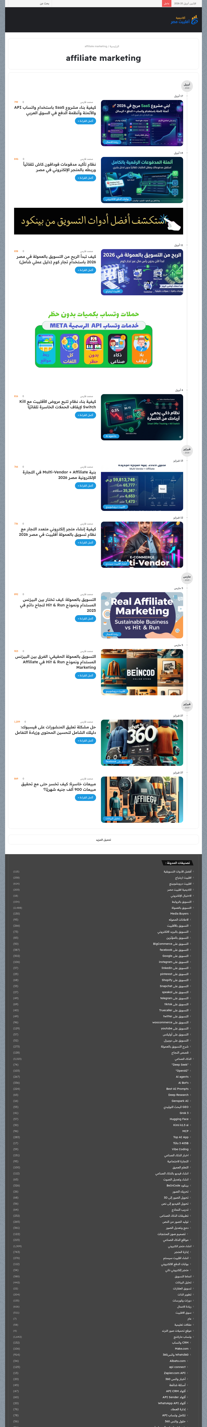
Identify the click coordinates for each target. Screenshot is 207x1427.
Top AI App (181, 1137)
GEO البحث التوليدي (176, 1107)
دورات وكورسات (182, 1300)
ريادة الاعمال (184, 1306)
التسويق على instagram (173, 962)
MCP (185, 1131)
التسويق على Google (176, 956)
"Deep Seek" (180, 1064)
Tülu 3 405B (181, 1143)
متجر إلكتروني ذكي (176, 1270)
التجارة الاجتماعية (178, 1161)
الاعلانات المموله (179, 919)
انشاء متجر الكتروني (179, 1246)
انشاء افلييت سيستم (176, 1258)
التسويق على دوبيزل (176, 1040)
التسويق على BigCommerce (171, 944)
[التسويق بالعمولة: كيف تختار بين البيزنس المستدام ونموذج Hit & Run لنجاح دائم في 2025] (142, 615)
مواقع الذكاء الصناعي (175, 1240)
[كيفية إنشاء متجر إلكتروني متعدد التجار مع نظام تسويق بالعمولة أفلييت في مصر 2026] (142, 545)
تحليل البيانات (184, 1282)
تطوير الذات (184, 1294)
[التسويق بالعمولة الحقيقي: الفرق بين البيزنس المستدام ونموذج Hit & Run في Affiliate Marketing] (142, 672)
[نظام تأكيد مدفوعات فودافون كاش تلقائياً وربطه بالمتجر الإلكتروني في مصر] (142, 180)
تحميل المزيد (103, 839)
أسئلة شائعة (177, 1385)
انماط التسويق (183, 1276)
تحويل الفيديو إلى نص (175, 1203)
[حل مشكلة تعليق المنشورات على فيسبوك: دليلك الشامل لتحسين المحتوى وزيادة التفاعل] (142, 743)
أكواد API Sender (174, 1397)
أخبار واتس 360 (176, 1379)
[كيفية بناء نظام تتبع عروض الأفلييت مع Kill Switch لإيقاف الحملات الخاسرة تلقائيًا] (142, 417)
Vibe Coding (180, 1149)
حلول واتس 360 (175, 1421)
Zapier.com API (175, 1373)
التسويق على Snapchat (174, 986)
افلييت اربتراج (183, 877)
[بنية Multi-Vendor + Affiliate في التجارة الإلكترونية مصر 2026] (142, 488)
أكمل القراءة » (85, 120)
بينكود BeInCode (178, 1185)
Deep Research (178, 1095)
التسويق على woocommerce (170, 1022)
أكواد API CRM (176, 1391)
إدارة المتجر (181, 1252)
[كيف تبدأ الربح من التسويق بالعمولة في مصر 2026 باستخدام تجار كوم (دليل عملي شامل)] (142, 272)
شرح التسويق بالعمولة (174, 1046)
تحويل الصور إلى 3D (176, 1197)
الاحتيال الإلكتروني (181, 895)
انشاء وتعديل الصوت (175, 1179)
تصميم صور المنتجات (172, 1234)
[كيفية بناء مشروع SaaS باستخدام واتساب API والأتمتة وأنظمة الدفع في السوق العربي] (142, 123)
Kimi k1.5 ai (181, 1125)
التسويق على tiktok (176, 1004)
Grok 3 (184, 1113)
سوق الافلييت (184, 1312)
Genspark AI (180, 1101)
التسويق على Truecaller (174, 1010)
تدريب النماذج (180, 1209)
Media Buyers (179, 913)
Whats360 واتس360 (175, 1354)
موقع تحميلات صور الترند (176, 1330)
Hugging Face (179, 1119)
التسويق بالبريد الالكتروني (173, 931)
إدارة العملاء (178, 1409)
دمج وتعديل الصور (177, 1228)
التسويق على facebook (174, 950)
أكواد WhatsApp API (172, 1403)
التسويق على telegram (174, 998)
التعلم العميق (180, 1167)
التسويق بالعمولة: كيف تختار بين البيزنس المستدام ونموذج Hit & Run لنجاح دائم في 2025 (58, 605)
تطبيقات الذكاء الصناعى (174, 1215)
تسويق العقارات (182, 1288)
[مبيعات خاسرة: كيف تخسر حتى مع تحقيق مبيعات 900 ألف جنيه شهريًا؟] (142, 800)
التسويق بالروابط (182, 901)
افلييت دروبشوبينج (180, 883)
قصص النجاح (180, 1052)
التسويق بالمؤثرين (177, 938)
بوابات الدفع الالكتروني (175, 1264)
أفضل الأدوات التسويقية (178, 871)
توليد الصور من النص (175, 1222)
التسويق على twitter (175, 1016)
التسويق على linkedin (175, 968)
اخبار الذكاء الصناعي (176, 1155)
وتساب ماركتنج (182, 1336)
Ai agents (182, 1076)
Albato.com (177, 1361)
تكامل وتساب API (174, 1415)
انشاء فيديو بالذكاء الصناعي (171, 1173)
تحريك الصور (180, 1191)
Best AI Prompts (177, 1089)
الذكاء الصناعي (183, 1058)
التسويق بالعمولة (181, 907)
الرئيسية (116, 46)
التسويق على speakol (175, 992)
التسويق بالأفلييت (177, 925)
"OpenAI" (182, 1070)
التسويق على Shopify (175, 980)
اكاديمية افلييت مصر (179, 889)
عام (189, 1318)
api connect (177, 1367)
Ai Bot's (183, 1083)
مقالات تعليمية (183, 1324)
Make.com (181, 1348)
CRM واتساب (180, 1342)
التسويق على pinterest (174, 974)
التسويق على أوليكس (175, 1034)
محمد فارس (86, 102)
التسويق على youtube (174, 1028)
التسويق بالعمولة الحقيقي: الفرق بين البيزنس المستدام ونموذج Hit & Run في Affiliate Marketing (55, 662)
